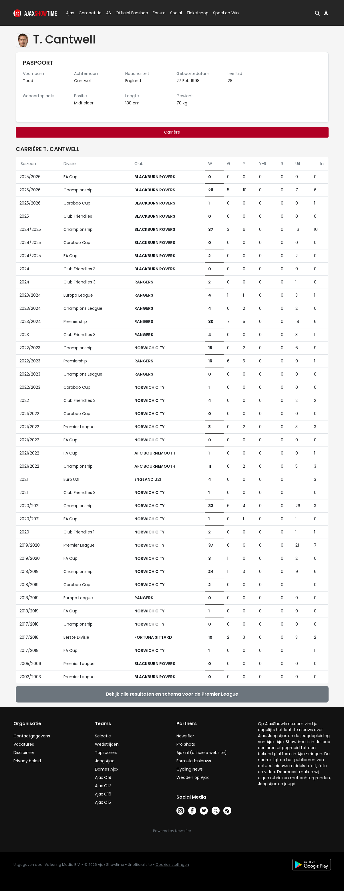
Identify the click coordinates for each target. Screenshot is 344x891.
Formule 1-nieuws (193, 761)
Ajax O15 (103, 802)
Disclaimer (23, 752)
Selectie (103, 736)
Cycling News (189, 769)
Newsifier (185, 736)
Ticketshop (197, 13)
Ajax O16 (103, 794)
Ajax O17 (103, 786)
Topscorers (106, 752)
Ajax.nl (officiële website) (201, 752)
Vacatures (23, 744)
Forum (159, 13)
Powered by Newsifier (172, 830)
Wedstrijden (107, 744)
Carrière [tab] (172, 132)
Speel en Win (226, 13)
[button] (317, 12)
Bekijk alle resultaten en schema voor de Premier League (172, 694)
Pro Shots (185, 744)
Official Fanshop (128, 13)
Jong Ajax (104, 761)
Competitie (88, 13)
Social (175, 13)
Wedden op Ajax (192, 777)
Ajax (69, 13)
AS (108, 13)
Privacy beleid (27, 761)
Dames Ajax (106, 769)
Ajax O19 (103, 777)
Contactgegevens (31, 736)
